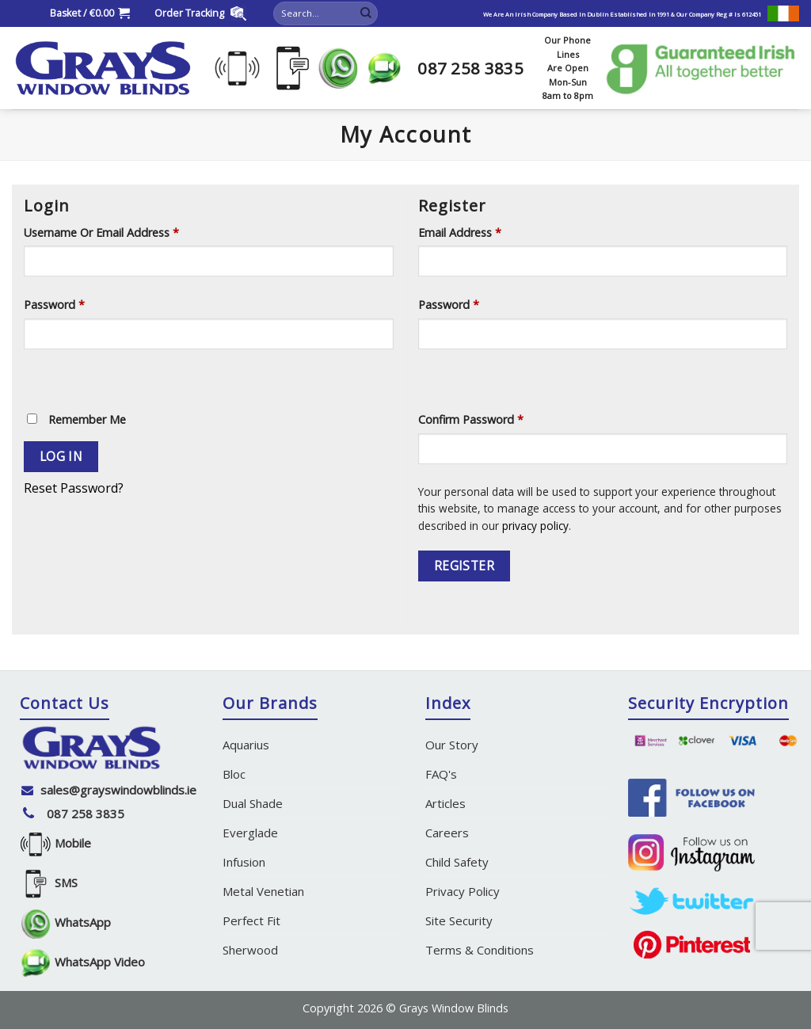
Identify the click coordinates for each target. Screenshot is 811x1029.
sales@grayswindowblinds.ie (118, 790)
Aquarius (246, 745)
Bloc (234, 774)
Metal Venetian (263, 891)
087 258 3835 (85, 813)
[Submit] (366, 13)
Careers (447, 832)
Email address (459, 232)
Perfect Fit (251, 920)
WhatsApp (65, 924)
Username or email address (101, 232)
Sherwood (250, 950)
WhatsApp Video (82, 964)
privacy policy (535, 525)
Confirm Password (471, 419)
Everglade (250, 832)
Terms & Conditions (479, 950)
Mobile (55, 845)
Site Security (459, 920)
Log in (61, 456)
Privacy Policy (462, 891)
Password (54, 304)
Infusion (244, 862)
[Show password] (39, 376)
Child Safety (457, 862)
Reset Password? (74, 488)
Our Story (451, 745)
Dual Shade (253, 803)
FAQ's (441, 774)
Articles (445, 803)
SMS (49, 884)
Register (464, 565)
